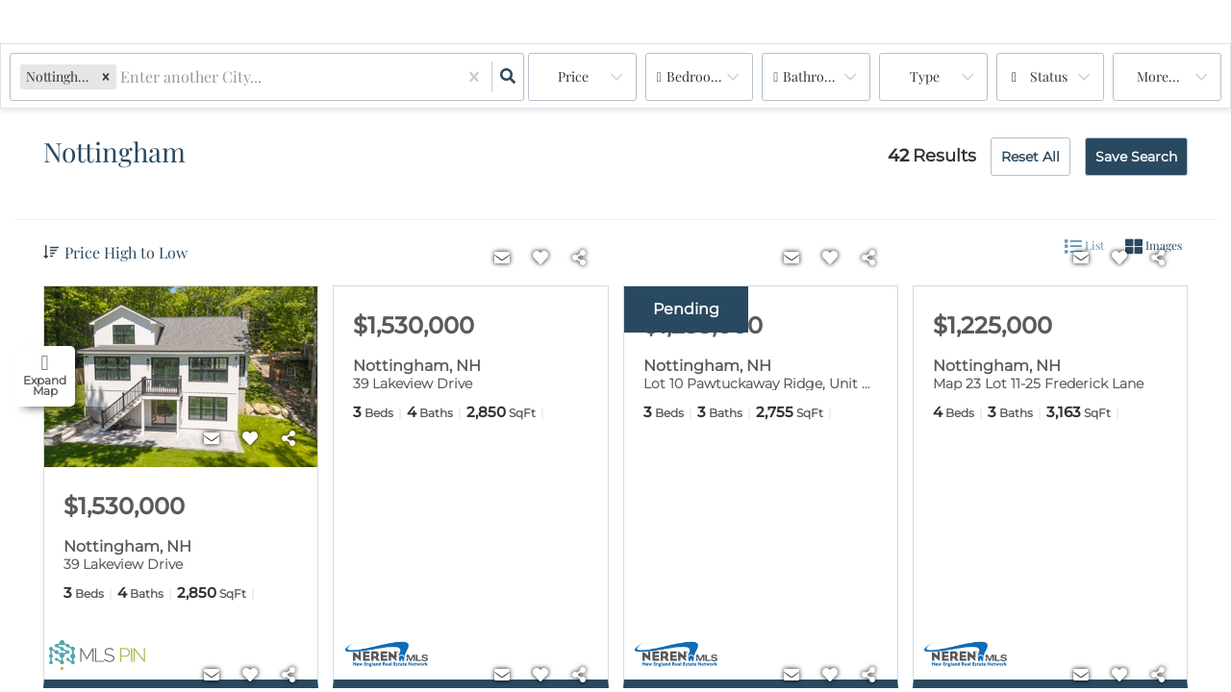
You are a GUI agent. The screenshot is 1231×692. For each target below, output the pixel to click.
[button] (105, 76)
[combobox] (122, 77)
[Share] (288, 438)
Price (573, 76)
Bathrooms (816, 76)
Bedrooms (697, 76)
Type (925, 76)
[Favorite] (250, 438)
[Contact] (211, 438)
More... (1158, 76)
